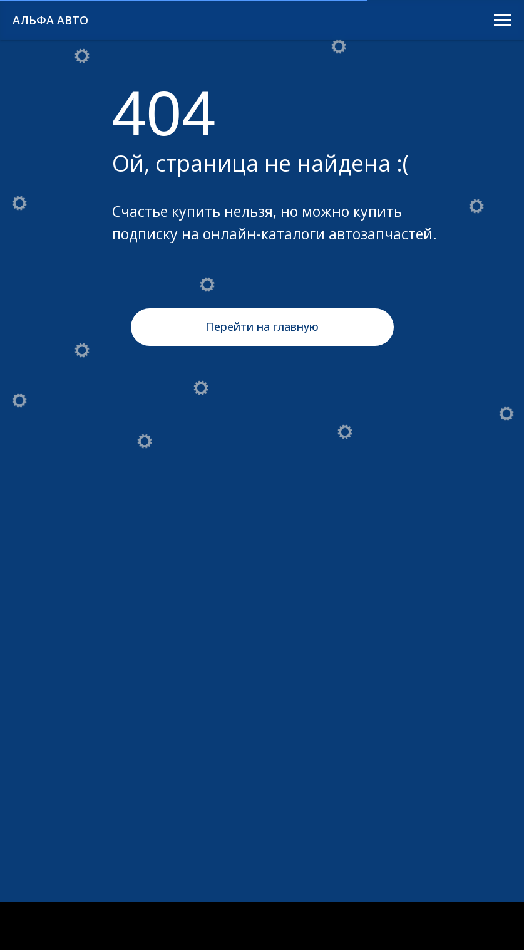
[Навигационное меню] (502, 20)
